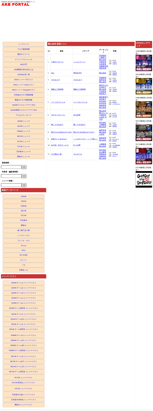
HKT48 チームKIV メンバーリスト (23, 361)
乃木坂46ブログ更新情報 (23, 95)
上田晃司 (114, 124)
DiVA (24, 250)
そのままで (55, 80)
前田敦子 (102, 99)
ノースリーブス (23, 235)
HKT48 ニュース (23, 136)
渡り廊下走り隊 (23, 230)
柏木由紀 (102, 101)
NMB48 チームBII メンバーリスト (23, 345)
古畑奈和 (102, 115)
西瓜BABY (77, 73)
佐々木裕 (114, 116)
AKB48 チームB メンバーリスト (23, 293)
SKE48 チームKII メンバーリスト (23, 319)
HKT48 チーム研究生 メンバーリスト (23, 372)
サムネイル (77, 154)
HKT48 (23, 211)
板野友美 (102, 80)
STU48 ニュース (23, 146)
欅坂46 (23, 225)
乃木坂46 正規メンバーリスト (23, 395)
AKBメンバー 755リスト (23, 80)
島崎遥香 (102, 105)
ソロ (23, 265)
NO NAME (23, 255)
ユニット (23, 260)
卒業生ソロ (23, 270)
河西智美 (102, 62)
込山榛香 (102, 152)
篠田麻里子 (103, 97)
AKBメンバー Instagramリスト (23, 90)
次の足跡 (76, 115)
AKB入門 (23, 64)
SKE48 (23, 201)
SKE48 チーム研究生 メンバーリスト (23, 329)
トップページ (23, 44)
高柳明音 (102, 156)
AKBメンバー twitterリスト (23, 85)
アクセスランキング (23, 115)
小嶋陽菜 (102, 125)
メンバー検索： (8, 181)
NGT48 (23, 215)
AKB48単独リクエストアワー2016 (23, 110)
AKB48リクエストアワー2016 (23, 105)
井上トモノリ (115, 139)
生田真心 (114, 91)
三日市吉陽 (115, 154)
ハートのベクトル (58, 102)
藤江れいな (103, 113)
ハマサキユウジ (116, 104)
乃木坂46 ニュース (23, 151)
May (52, 73)
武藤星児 (114, 74)
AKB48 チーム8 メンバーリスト (23, 303)
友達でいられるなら (59, 139)
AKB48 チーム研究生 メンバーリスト (23, 308)
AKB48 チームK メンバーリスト (23, 288)
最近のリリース (23, 54)
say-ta (113, 145)
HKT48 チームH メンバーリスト (23, 356)
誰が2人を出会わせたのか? (61, 132)
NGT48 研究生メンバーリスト (23, 383)
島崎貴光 (114, 126)
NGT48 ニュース (23, 141)
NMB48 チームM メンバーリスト (23, 340)
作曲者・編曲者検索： (10, 172)
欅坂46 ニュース (23, 157)
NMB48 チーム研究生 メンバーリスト (23, 350)
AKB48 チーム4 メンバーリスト (23, 298)
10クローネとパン (58, 115)
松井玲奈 (102, 103)
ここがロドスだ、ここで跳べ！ (85, 139)
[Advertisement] (76, 23)
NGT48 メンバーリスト (24, 377)
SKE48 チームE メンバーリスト (23, 324)
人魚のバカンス (57, 62)
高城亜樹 (102, 56)
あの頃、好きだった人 (60, 145)
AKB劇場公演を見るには (23, 69)
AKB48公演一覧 (23, 74)
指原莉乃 (102, 94)
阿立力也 (114, 115)
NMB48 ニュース (23, 131)
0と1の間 (76, 145)
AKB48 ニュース (23, 121)
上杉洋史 (114, 89)
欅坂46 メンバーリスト (24, 405)
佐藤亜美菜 (103, 66)
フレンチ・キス (23, 241)
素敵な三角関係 (57, 89)
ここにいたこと (79, 62)
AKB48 (23, 196)
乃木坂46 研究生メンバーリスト (23, 400)
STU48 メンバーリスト (23, 388)
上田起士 (114, 62)
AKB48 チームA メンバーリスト (23, 283)
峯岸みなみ (103, 85)
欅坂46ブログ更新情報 (23, 100)
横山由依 (102, 60)
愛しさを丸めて (57, 125)
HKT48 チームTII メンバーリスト (24, 367)
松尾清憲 (114, 73)
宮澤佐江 (102, 87)
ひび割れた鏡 (56, 154)
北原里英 (102, 64)
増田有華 (102, 68)
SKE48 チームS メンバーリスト (23, 314)
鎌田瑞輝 (117, 145)
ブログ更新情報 (23, 49)
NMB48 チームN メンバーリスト (23, 335)
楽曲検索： (6, 163)
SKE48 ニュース (23, 126)
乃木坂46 (23, 220)
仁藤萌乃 (102, 58)
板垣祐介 (114, 140)
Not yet (23, 245)
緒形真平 (114, 102)
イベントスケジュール (23, 59)
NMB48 (23, 206)
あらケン (114, 156)
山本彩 (101, 117)
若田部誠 (114, 147)
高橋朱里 (102, 154)
